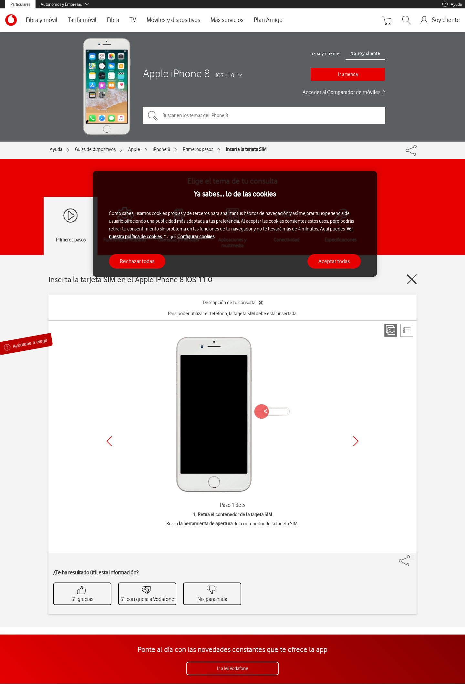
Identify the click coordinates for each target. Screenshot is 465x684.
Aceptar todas (334, 261)
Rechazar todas (137, 261)
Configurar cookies (195, 237)
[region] (235, 224)
